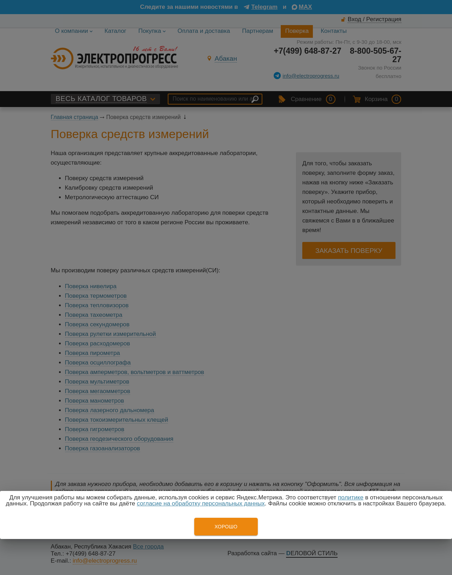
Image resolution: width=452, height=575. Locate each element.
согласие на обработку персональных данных (201, 503)
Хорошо (225, 526)
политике (350, 497)
